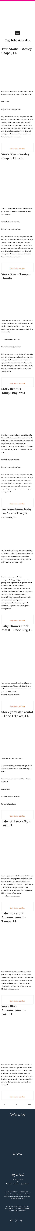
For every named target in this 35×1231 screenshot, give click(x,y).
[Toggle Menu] (17, 33)
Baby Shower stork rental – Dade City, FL (16, 628)
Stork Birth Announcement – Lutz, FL (13, 1010)
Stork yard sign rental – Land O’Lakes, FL (17, 714)
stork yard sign (25, 489)
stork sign (7, 489)
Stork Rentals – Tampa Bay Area (13, 390)
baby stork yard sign (23, 477)
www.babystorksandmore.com (10, 896)
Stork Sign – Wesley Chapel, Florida (15, 156)
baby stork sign (24, 474)
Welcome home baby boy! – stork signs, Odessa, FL (16, 513)
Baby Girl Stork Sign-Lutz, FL (16, 823)
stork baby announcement (17, 483)
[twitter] (16, 1220)
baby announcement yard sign (10, 474)
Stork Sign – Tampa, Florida (15, 276)
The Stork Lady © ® (23, 1206)
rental (7, 483)
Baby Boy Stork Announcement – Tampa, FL (13, 917)
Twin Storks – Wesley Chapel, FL (16, 51)
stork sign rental (15, 489)
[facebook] (11, 1220)
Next (29, 1104)
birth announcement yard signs (17, 480)
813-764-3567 (19, 1179)
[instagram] (21, 1220)
